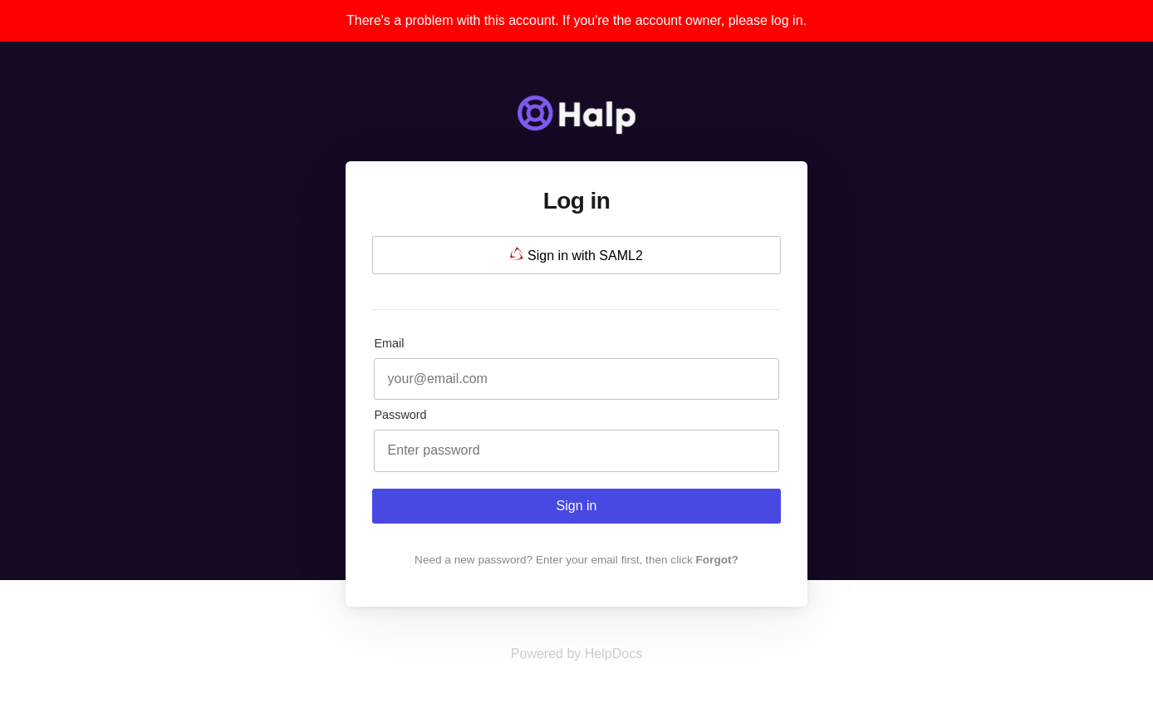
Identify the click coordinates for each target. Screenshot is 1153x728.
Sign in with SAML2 (576, 255)
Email (389, 343)
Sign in (577, 506)
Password (400, 414)
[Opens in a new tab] (576, 654)
